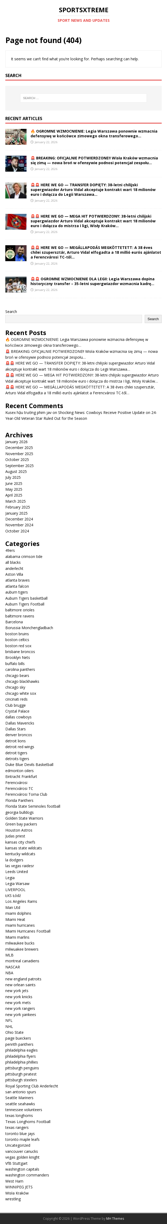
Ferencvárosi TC (19, 788)
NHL (9, 1026)
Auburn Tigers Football (24, 604)
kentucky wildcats (20, 853)
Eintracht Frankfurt (21, 776)
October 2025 (17, 459)
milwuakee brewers (21, 949)
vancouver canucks (21, 1151)
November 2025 (19, 453)
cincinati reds (16, 699)
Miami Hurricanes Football (27, 931)
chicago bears (17, 675)
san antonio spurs (20, 1091)
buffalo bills (15, 663)
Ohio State (14, 1032)
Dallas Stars (15, 728)
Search (11, 311)
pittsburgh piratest (21, 1074)
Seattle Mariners (19, 1097)
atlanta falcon (17, 586)
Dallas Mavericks (19, 723)
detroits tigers (17, 758)
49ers (10, 550)
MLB (9, 955)
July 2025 (13, 477)
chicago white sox (20, 693)
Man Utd (12, 907)
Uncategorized (17, 1145)
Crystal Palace (17, 711)
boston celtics (17, 639)
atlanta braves (17, 580)
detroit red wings (19, 746)
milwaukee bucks (20, 943)
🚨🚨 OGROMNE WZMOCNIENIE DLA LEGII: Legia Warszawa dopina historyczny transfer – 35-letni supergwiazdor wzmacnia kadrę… (93, 281)
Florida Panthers (19, 800)
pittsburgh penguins (22, 1067)
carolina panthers (20, 669)
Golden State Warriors (24, 818)
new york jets (16, 990)
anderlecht (14, 568)
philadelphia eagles (21, 1050)
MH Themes (115, 1218)
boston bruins (17, 633)
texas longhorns (19, 1115)
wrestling (13, 1198)
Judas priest (15, 835)
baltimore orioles (20, 609)
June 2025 (13, 483)
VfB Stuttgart (16, 1163)
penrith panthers (19, 1044)
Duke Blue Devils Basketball (29, 764)
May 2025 (13, 489)
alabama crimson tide (23, 556)
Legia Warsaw (17, 883)
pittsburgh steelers (21, 1079)
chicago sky (15, 687)
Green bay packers (21, 824)
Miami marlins (17, 937)
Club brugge (15, 705)
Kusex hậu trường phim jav (28, 412)
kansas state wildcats (23, 847)
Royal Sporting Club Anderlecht (31, 1086)
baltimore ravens (19, 616)
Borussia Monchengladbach (29, 627)
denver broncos (18, 734)
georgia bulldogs (19, 812)
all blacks (13, 562)
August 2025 (16, 471)
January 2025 (16, 513)
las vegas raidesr (19, 865)
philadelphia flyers (20, 1056)
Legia (10, 877)
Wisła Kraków (17, 1193)
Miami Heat (15, 919)
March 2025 (15, 501)
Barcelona (14, 621)
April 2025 (13, 495)
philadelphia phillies (21, 1062)
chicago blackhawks (22, 681)
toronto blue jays (20, 1133)
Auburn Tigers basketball (26, 598)
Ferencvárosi (16, 782)
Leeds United (16, 871)
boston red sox (18, 645)
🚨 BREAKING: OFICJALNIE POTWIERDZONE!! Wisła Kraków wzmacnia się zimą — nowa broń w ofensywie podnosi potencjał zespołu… (94, 160)
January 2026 (16, 441)
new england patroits (23, 978)
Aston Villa (14, 574)
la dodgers (14, 859)
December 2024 (19, 519)
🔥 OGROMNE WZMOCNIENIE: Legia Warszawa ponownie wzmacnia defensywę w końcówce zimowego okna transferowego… (94, 133)
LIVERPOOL (15, 889)
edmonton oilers (19, 770)
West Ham (14, 1181)
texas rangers (17, 1127)
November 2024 (19, 524)
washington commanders (27, 1175)
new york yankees (20, 1014)
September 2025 (19, 465)
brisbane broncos (20, 651)
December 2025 (19, 447)
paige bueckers (18, 1038)
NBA (9, 972)
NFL (8, 1020)
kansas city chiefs (20, 842)
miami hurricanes (20, 925)
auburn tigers (16, 592)
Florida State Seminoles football (32, 806)
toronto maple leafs (22, 1139)
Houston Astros (18, 830)
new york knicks (18, 996)
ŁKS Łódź (13, 895)
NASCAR (12, 966)
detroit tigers (16, 752)
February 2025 (17, 507)
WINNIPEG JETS (19, 1186)
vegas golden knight (22, 1157)
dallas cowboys (18, 716)
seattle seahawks (20, 1103)
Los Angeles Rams (21, 901)
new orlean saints (20, 984)
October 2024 (17, 530)
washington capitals (22, 1169)
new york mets (18, 1002)
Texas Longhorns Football (27, 1121)
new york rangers (20, 1008)
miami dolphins (18, 913)
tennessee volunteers (23, 1109)
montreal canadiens (22, 960)
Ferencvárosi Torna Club (26, 794)
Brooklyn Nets (17, 657)
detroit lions (15, 740)
